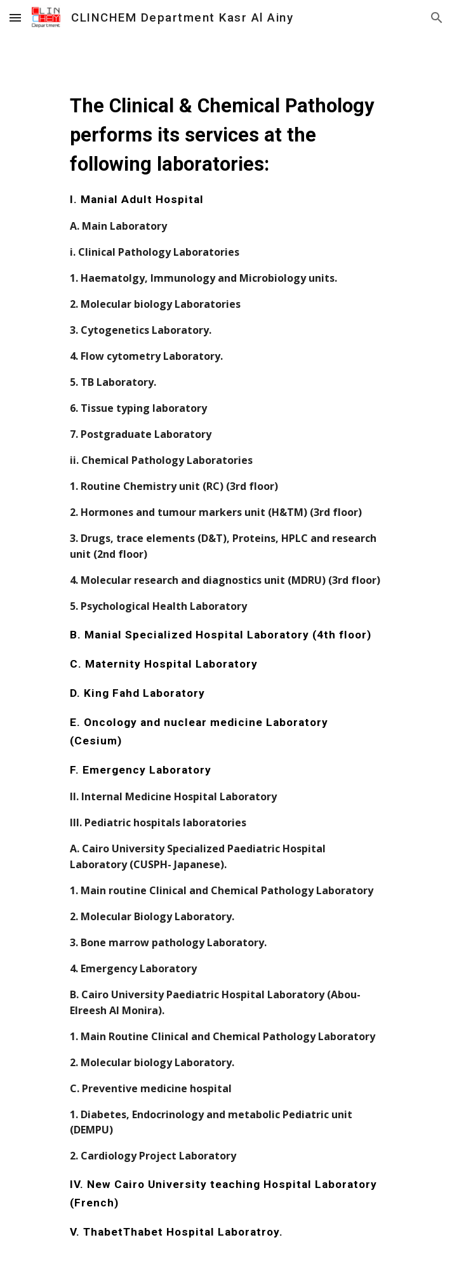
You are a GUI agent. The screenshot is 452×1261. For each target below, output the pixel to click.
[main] (226, 648)
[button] (15, 17)
